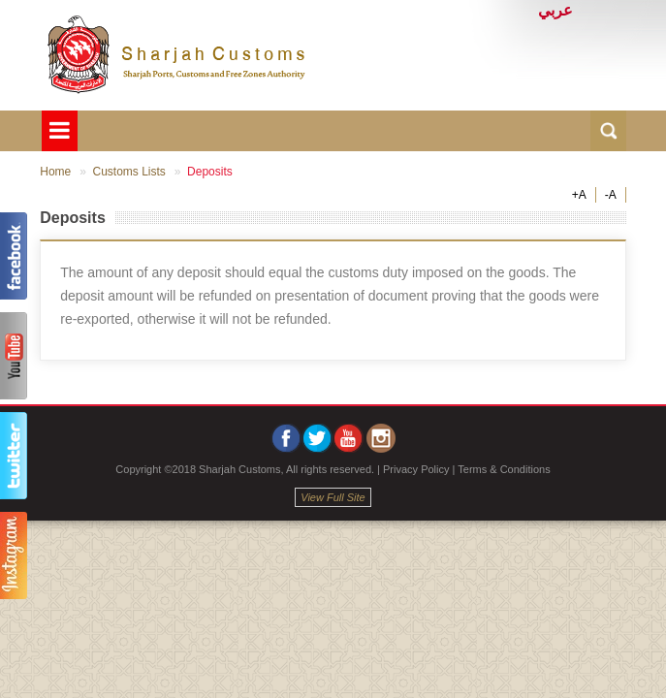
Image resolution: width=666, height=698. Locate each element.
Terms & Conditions (504, 469)
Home (55, 171)
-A (611, 195)
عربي (555, 10)
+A (579, 195)
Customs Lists (128, 171)
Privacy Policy (416, 469)
